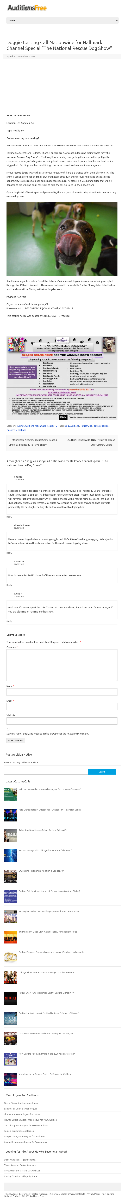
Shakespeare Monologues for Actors (22, 1114)
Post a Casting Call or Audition (21, 762)
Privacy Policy (94, 1194)
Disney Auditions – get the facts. (20, 1159)
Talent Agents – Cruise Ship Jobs (20, 1165)
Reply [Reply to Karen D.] (9, 585)
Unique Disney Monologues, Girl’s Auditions (25, 1142)
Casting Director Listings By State (20, 1176)
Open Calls (40, 426)
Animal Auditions (25, 426)
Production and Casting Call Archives (22, 1170)
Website (11, 715)
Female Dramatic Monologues (19, 1131)
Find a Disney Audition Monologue (21, 1103)
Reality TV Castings (16, 430)
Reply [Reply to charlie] (9, 516)
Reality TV (52, 426)
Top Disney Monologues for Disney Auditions (26, 1125)
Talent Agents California (16, 1194)
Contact (16, 1196)
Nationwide (86, 426)
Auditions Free (37, 1196)
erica (12, 56)
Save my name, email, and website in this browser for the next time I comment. (48, 733)
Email (10, 700)
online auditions (102, 426)
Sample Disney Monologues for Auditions (24, 1136)
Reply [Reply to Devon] (9, 621)
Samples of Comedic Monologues (20, 1108)
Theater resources (39, 1194)
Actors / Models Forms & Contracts (67, 1194)
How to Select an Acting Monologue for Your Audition (30, 1120)
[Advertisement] (62, 86)
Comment (12, 647)
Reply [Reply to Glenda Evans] (9, 553)
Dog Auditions (72, 426)
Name (10, 686)
